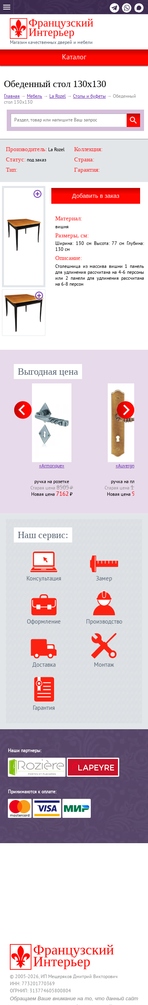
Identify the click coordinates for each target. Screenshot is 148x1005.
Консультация (43, 578)
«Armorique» (51, 466)
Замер (104, 578)
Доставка (44, 665)
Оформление (44, 621)
